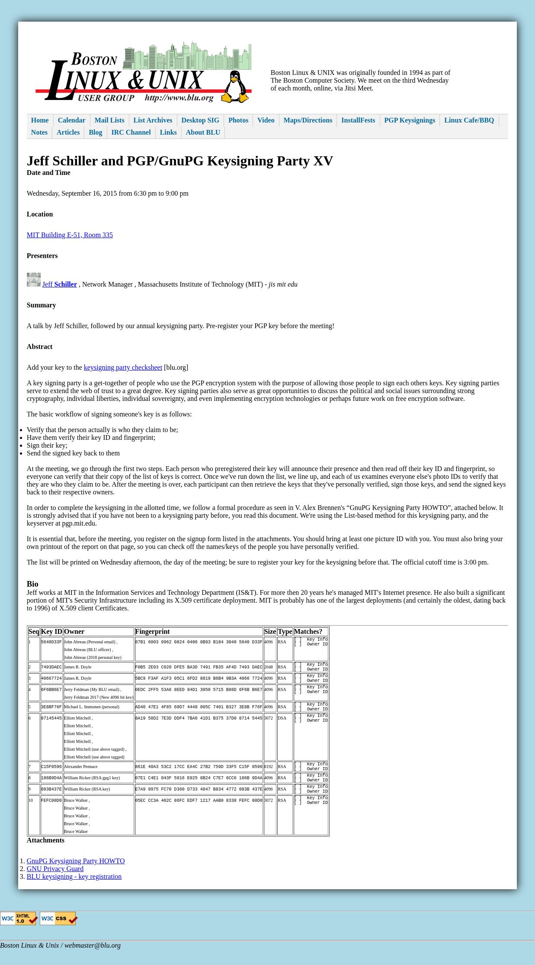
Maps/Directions (308, 120)
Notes (39, 132)
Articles (68, 132)
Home (40, 120)
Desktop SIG (201, 120)
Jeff (59, 284)
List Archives (153, 120)
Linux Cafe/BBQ (469, 120)
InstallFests (358, 120)
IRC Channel (131, 132)
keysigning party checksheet (123, 367)
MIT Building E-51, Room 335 (70, 235)
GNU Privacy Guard (55, 884)
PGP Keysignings (410, 120)
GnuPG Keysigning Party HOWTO (76, 876)
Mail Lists (110, 120)
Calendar (72, 120)
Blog (95, 132)
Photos (238, 120)
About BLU (203, 132)
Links (168, 132)
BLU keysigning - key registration (74, 892)
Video (265, 120)
